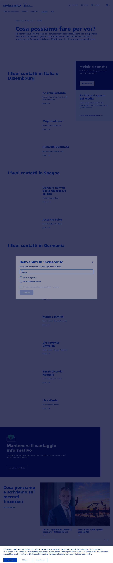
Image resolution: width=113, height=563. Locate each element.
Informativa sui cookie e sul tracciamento (45, 553)
